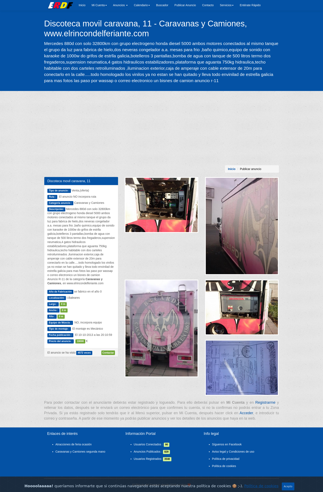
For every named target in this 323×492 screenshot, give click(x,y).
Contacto (208, 5)
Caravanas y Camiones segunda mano (80, 451)
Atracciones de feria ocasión (73, 444)
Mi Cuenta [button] (99, 5)
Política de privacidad (225, 458)
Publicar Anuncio (185, 5)
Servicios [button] (227, 5)
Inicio (82, 5)
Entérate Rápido (250, 5)
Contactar (108, 352)
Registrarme (265, 402)
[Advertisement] (161, 128)
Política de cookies (224, 466)
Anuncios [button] (120, 5)
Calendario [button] (142, 5)
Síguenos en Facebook (227, 444)
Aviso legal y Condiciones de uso (233, 451)
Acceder (246, 413)
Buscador (162, 5)
